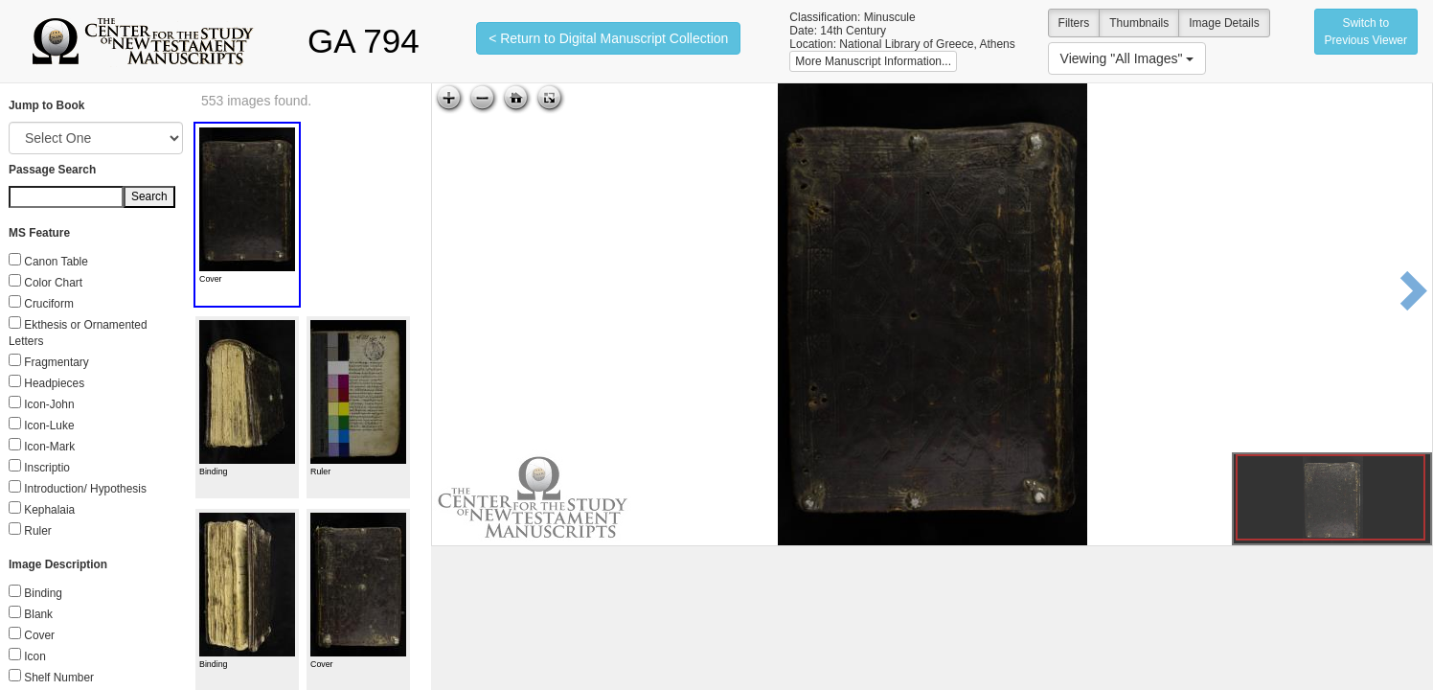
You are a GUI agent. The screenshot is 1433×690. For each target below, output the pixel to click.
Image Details (1224, 23)
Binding (43, 593)
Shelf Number (59, 677)
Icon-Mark (49, 446)
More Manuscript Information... (873, 61)
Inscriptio (47, 467)
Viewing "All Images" (1127, 58)
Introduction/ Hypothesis (85, 488)
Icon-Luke (49, 425)
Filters (1074, 23)
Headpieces (54, 383)
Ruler (37, 531)
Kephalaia (49, 510)
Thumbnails (1139, 23)
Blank (38, 614)
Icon (34, 656)
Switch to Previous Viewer (1366, 31)
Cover (39, 635)
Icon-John (49, 404)
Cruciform (49, 303)
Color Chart (53, 282)
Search (149, 196)
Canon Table (56, 261)
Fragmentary (56, 362)
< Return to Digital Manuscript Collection (608, 38)
